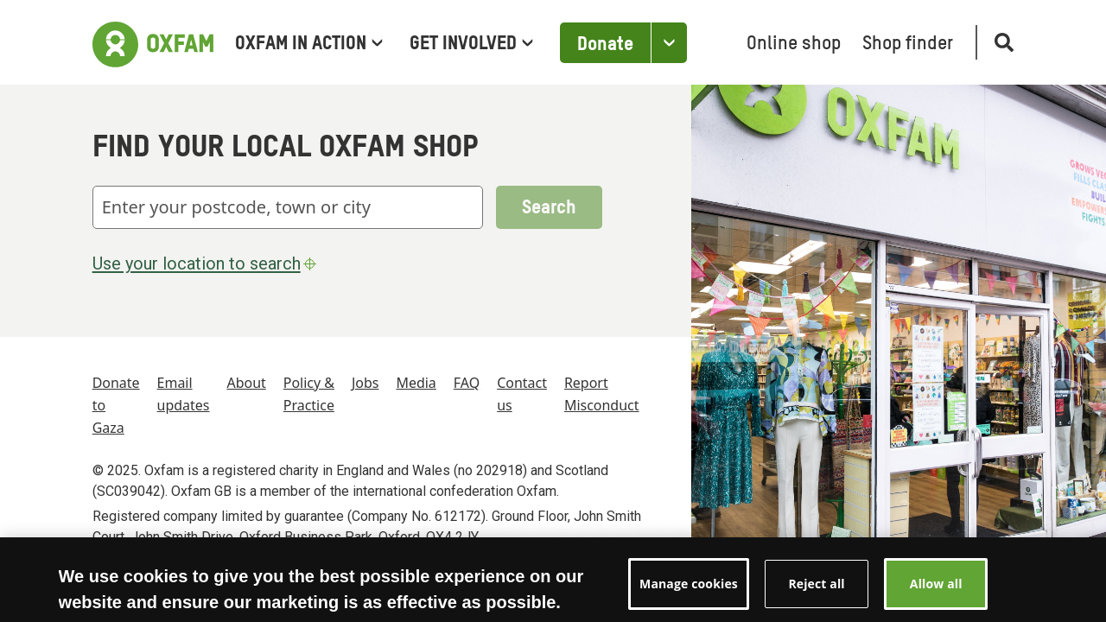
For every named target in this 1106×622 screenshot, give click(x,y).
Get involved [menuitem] (471, 44)
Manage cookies (688, 595)
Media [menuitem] (415, 382)
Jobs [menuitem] (365, 382)
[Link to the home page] (152, 42)
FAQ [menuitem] (467, 382)
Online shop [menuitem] (794, 44)
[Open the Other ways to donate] (669, 42)
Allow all (936, 595)
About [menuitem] (245, 382)
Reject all (816, 595)
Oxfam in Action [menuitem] (309, 44)
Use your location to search (206, 263)
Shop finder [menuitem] (907, 44)
